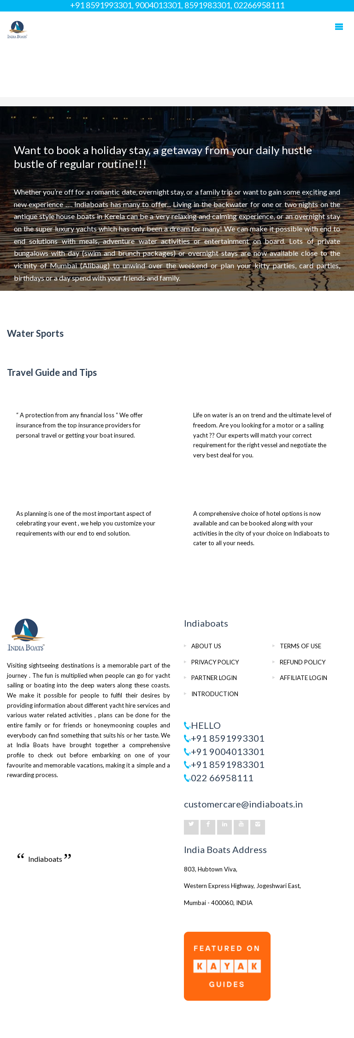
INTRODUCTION (214, 694)
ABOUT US (206, 646)
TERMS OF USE (300, 646)
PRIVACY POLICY (215, 662)
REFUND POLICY (302, 662)
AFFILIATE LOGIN (303, 677)
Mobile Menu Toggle (339, 27)
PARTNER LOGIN (214, 677)
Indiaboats (45, 858)
